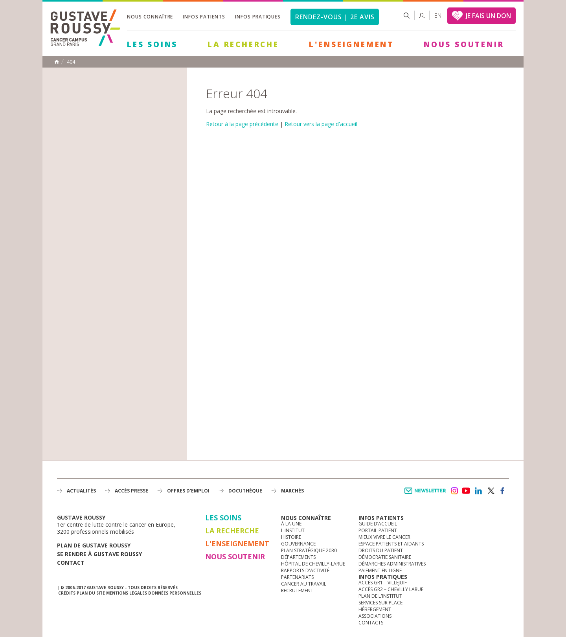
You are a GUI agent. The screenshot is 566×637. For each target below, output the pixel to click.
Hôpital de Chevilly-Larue (313, 563)
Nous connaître (150, 16)
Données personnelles (174, 593)
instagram (454, 491)
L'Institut (293, 530)
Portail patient (377, 530)
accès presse (131, 490)
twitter (490, 491)
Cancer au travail (303, 583)
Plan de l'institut (380, 596)
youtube (466, 491)
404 (71, 62)
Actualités (81, 490)
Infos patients (204, 16)
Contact (71, 562)
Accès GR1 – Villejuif (382, 582)
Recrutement (297, 590)
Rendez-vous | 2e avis (334, 17)
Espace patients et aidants (391, 543)
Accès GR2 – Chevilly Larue (390, 589)
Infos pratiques (258, 16)
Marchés (292, 490)
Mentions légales (126, 593)
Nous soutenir (464, 44)
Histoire (291, 537)
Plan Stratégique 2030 (309, 550)
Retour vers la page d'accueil (321, 124)
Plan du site (91, 593)
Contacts (370, 622)
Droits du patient (380, 550)
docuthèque (245, 490)
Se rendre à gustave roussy (99, 554)
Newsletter (427, 494)
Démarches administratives (392, 563)
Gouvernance (298, 543)
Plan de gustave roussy (93, 545)
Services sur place (380, 602)
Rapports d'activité (305, 570)
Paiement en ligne (380, 570)
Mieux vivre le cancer (384, 537)
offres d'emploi (188, 490)
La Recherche (243, 44)
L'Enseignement (351, 44)
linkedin (478, 491)
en (437, 15)
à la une (291, 523)
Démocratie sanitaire (384, 557)
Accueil (56, 61)
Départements (298, 557)
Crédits (66, 593)
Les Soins (152, 44)
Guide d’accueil (377, 523)
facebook (502, 491)
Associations (374, 616)
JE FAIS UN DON (488, 15)
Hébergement (374, 609)
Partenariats (297, 577)
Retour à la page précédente (242, 124)
